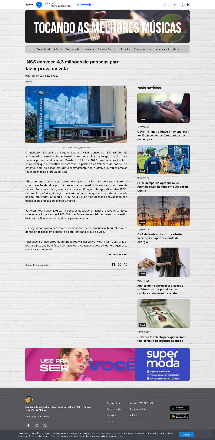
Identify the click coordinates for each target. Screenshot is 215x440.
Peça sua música (142, 49)
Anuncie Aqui (162, 49)
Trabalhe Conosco (107, 49)
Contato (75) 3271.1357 (141, 403)
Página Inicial (43, 49)
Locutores (89, 49)
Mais (176, 49)
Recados (125, 49)
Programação (73, 49)
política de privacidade (111, 436)
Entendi (186, 434)
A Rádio (58, 49)
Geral (29, 81)
